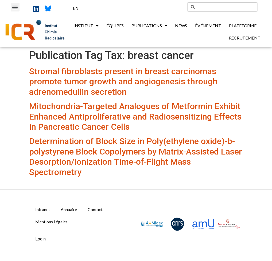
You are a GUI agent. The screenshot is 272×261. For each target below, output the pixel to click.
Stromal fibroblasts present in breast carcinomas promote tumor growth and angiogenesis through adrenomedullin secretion (123, 81)
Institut (85, 25)
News (181, 25)
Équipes (114, 25)
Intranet (42, 209)
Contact (95, 209)
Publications (149, 25)
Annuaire (69, 209)
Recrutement (245, 37)
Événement (208, 25)
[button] (15, 7)
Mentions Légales (51, 221)
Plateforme (242, 25)
